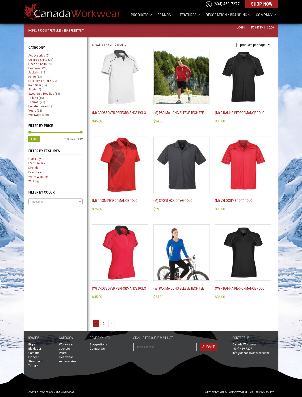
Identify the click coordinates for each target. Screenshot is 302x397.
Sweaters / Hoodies (41, 93)
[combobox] (55, 201)
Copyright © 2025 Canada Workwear (51, 392)
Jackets (33, 72)
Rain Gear (34, 85)
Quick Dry (34, 159)
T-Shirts (33, 98)
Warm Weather (38, 176)
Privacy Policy (265, 392)
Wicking (33, 181)
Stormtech (35, 361)
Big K (31, 344)
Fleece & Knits (37, 64)
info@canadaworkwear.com (250, 353)
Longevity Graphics (240, 392)
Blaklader (34, 348)
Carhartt (33, 353)
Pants (32, 76)
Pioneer (33, 357)
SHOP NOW (262, 4)
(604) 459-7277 (226, 4)
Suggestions (98, 344)
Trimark (33, 365)
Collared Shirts (37, 59)
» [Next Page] (111, 323)
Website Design (214, 392)
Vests (32, 110)
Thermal (33, 102)
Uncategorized (38, 106)
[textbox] (55, 201)
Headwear (35, 68)
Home (32, 30)
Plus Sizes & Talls (39, 81)
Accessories (36, 55)
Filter (34, 139)
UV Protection (37, 163)
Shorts (32, 89)
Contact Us (97, 348)
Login (241, 27)
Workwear (34, 115)
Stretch (33, 168)
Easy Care (35, 172)
